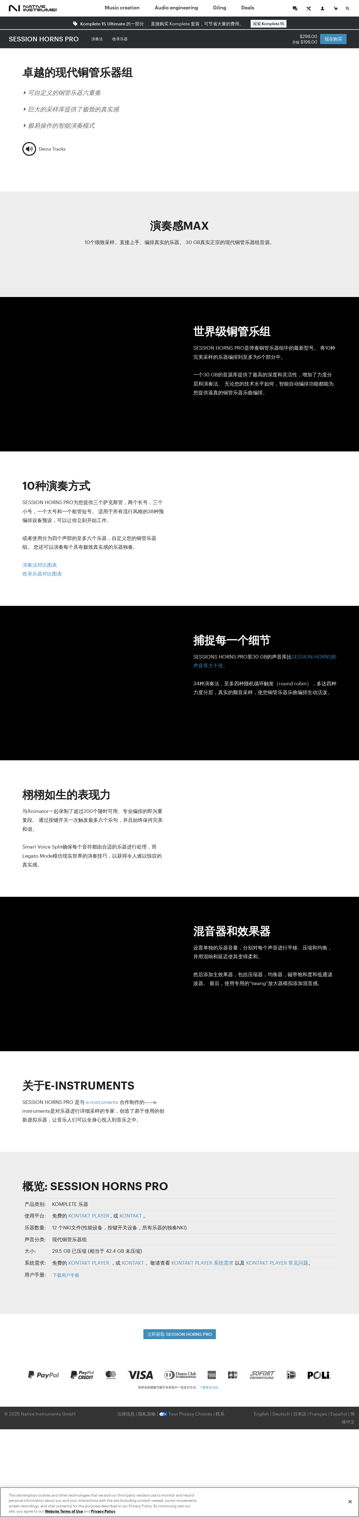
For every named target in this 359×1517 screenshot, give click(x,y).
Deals (247, 7)
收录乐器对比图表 (42, 574)
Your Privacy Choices (185, 1413)
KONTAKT (131, 1216)
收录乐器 (120, 38)
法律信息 (126, 1413)
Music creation (122, 7)
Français (318, 1413)
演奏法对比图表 (39, 565)
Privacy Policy (103, 1511)
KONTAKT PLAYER (88, 1216)
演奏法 (97, 38)
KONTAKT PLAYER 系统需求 (203, 1263)
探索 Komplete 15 (268, 23)
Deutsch (281, 1413)
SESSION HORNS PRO (44, 39)
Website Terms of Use (64, 1511)
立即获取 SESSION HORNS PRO (179, 1334)
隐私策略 (147, 1413)
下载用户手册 (66, 1275)
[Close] (350, 1501)
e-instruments (102, 1102)
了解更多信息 (209, 1387)
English (261, 1413)
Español (339, 1413)
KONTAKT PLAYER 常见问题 (277, 1263)
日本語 (299, 1413)
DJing (219, 7)
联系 (220, 1413)
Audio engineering (176, 7)
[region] (179, 1502)
